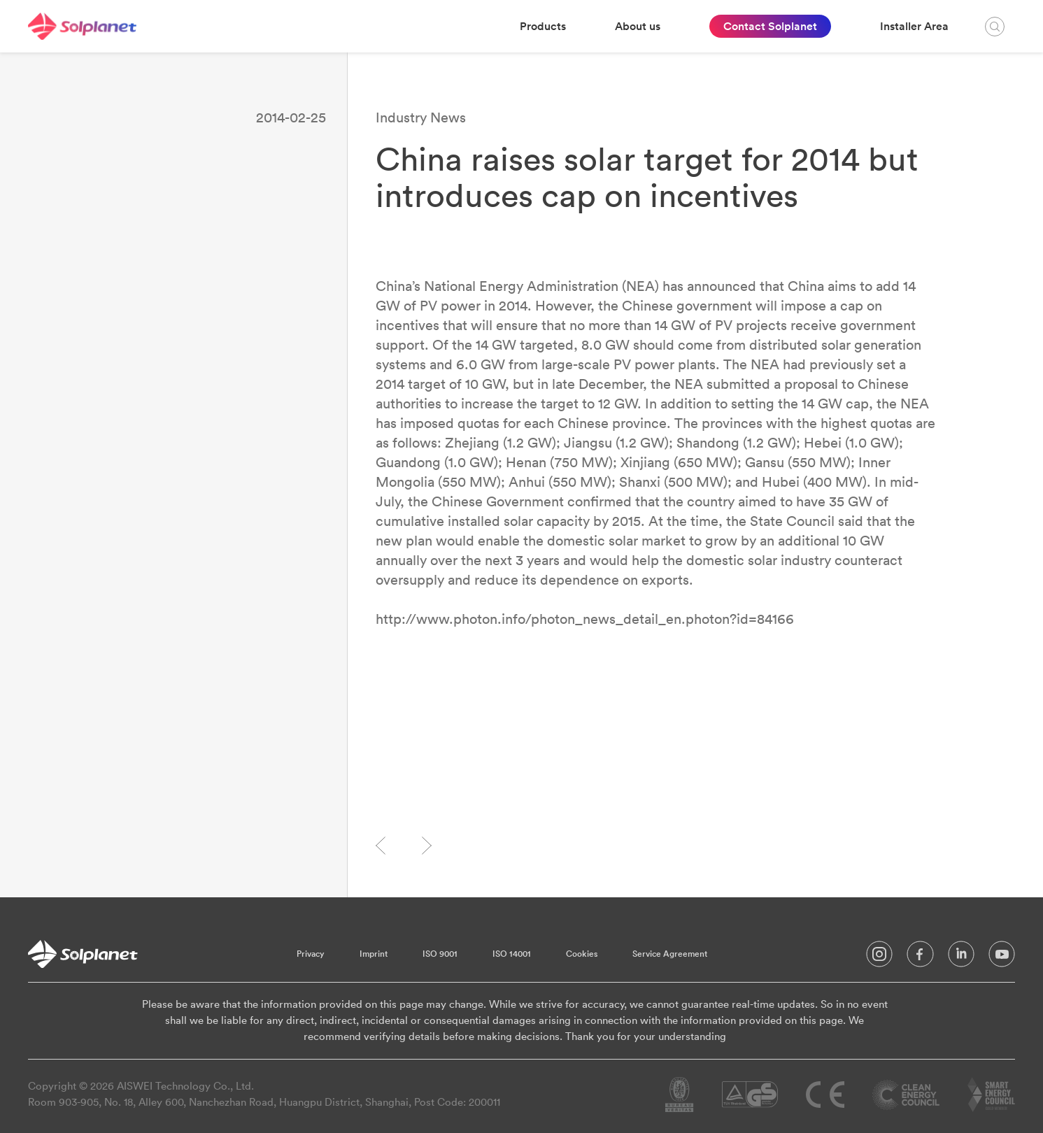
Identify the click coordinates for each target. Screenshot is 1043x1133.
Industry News (421, 117)
